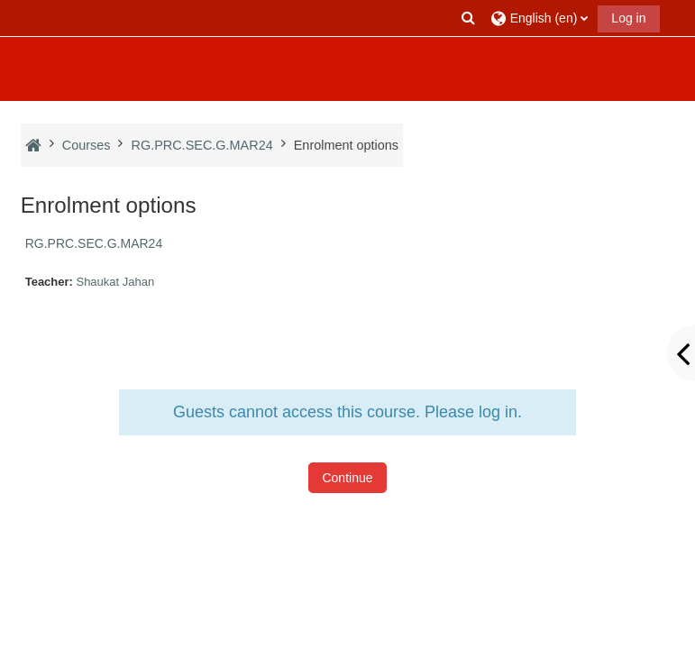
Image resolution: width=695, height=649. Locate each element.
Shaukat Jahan (115, 281)
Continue (347, 478)
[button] (468, 18)
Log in (628, 18)
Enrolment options (346, 145)
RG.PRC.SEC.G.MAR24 (93, 243)
